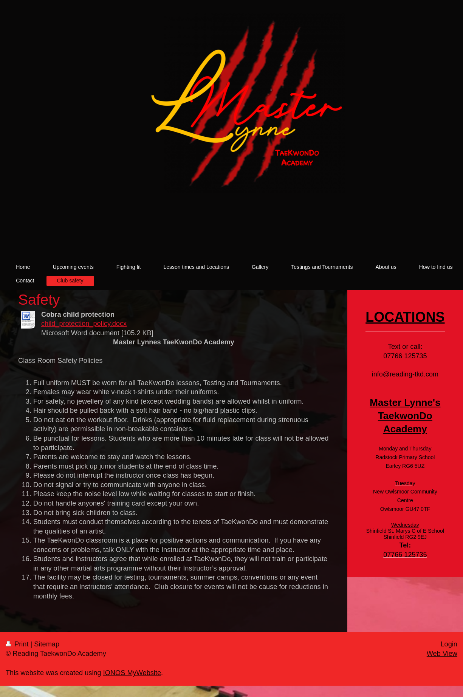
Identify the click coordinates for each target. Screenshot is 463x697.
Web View (442, 653)
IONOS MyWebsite (132, 673)
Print (18, 644)
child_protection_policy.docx (84, 323)
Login (448, 644)
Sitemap (46, 644)
